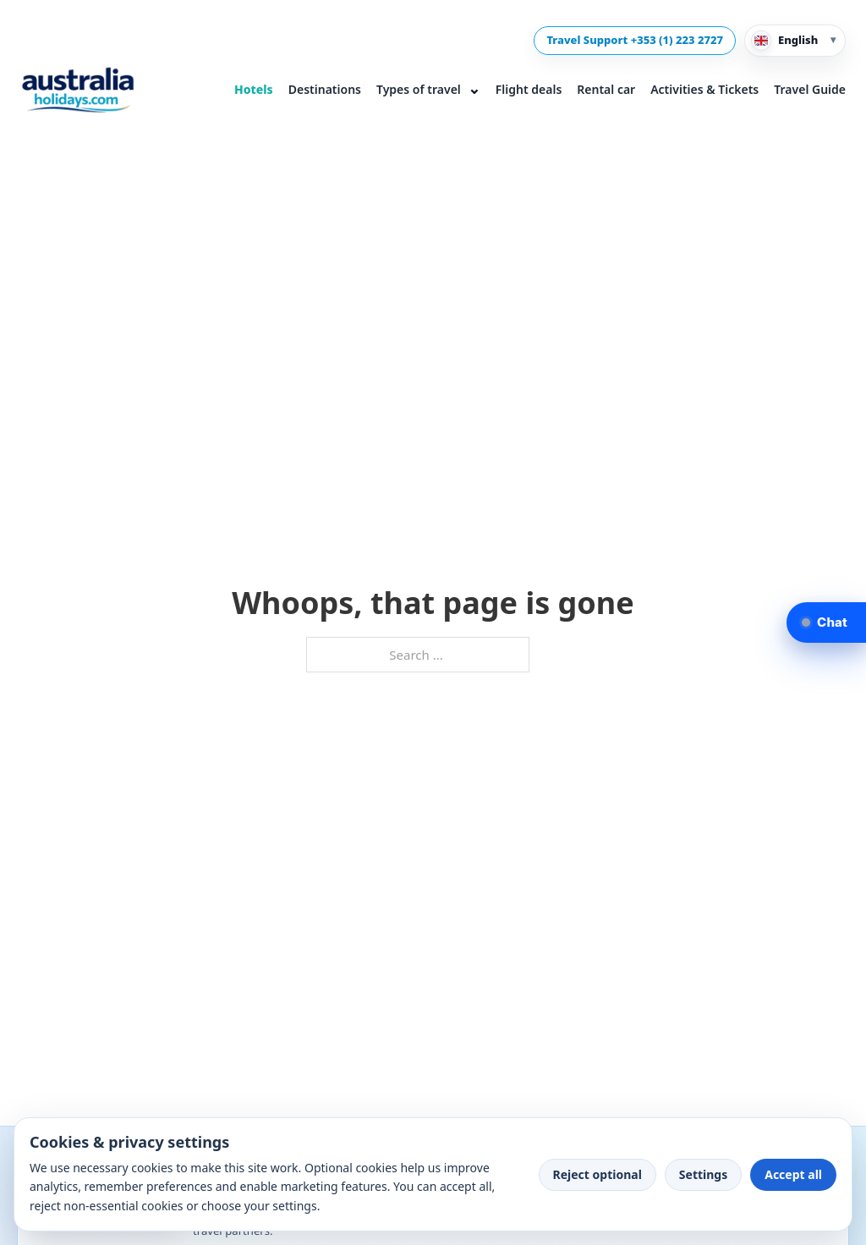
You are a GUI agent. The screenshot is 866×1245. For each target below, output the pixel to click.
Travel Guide (810, 89)
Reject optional (597, 1174)
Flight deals (529, 89)
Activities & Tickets (704, 89)
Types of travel (428, 88)
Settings (703, 1174)
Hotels (253, 89)
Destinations (324, 89)
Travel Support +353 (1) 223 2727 (634, 39)
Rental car (606, 89)
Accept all (793, 1174)
